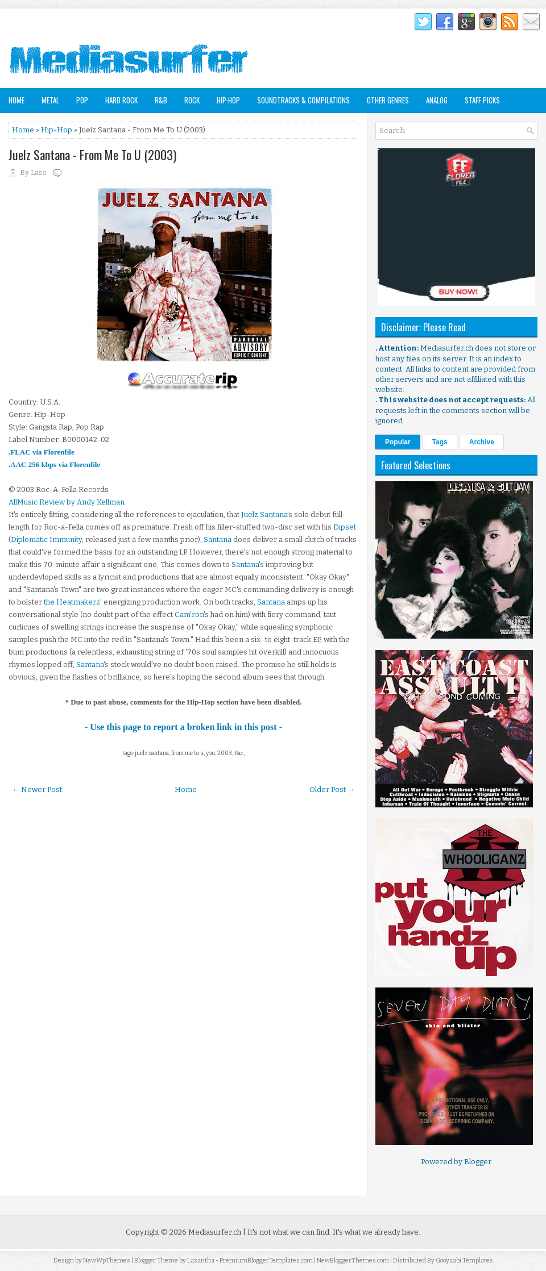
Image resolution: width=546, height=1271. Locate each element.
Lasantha (200, 1260)
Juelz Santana (264, 514)
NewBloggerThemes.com (353, 1260)
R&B (161, 100)
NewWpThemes (106, 1260)
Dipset (344, 527)
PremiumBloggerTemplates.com (266, 1260)
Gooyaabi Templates (464, 1260)
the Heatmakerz (72, 602)
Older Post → (332, 789)
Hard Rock (121, 100)
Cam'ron (189, 614)
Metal (50, 100)
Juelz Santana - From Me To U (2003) (92, 154)
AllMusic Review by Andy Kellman (67, 502)
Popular (398, 442)
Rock (192, 100)
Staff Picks (482, 100)
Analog (437, 100)
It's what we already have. (376, 1232)
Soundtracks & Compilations (303, 100)
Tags (440, 442)
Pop (82, 100)
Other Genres (388, 100)
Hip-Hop (228, 100)
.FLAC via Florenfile (42, 452)
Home (16, 100)
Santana (217, 539)
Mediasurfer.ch (214, 1232)
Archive (481, 442)
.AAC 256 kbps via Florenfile (54, 464)
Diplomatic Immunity (46, 539)
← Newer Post (37, 789)
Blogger (477, 1161)
